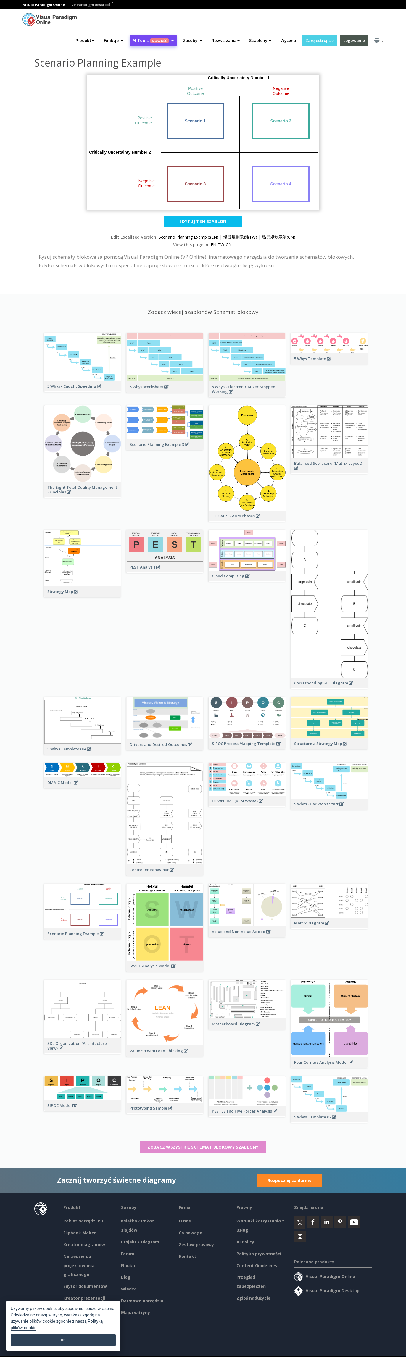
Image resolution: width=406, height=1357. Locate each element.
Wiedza (129, 1289)
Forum (127, 1253)
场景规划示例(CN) (278, 237)
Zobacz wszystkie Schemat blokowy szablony (202, 1147)
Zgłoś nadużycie (253, 1298)
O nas (185, 1221)
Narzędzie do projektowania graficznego (78, 1265)
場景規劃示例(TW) (240, 237)
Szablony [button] (260, 40)
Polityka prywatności (258, 1253)
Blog (125, 1277)
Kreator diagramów (84, 1244)
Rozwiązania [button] (226, 40)
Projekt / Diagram (140, 1242)
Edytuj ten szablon (202, 221)
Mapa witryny (135, 1312)
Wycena (288, 40)
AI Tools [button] (153, 40)
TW (221, 244)
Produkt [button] (84, 40)
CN (229, 244)
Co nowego (190, 1232)
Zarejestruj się (319, 40)
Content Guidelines (256, 1265)
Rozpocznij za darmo (290, 1180)
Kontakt (187, 1256)
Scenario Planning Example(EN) (188, 237)
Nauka (128, 1265)
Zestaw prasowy (196, 1244)
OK (63, 1340)
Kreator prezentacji (84, 1298)
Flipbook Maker (79, 1232)
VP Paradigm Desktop (92, 4)
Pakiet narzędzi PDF (84, 1221)
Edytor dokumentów (85, 1286)
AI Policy (245, 1242)
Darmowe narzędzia (142, 1300)
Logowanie (354, 40)
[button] (114, 40)
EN (213, 244)
